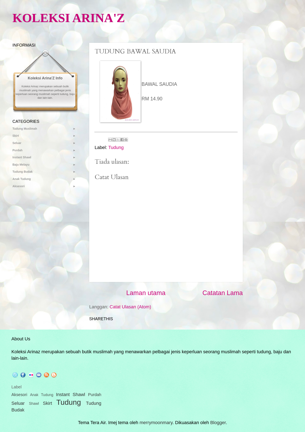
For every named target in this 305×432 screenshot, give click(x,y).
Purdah (17, 150)
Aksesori (18, 186)
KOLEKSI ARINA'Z (68, 18)
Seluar (16, 143)
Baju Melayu (20, 164)
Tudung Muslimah (24, 128)
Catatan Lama (223, 293)
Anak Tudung (21, 179)
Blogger (218, 422)
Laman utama (145, 293)
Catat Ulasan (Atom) (130, 306)
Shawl (34, 403)
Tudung (116, 147)
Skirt (15, 135)
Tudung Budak (22, 171)
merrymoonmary (155, 422)
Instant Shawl (21, 157)
